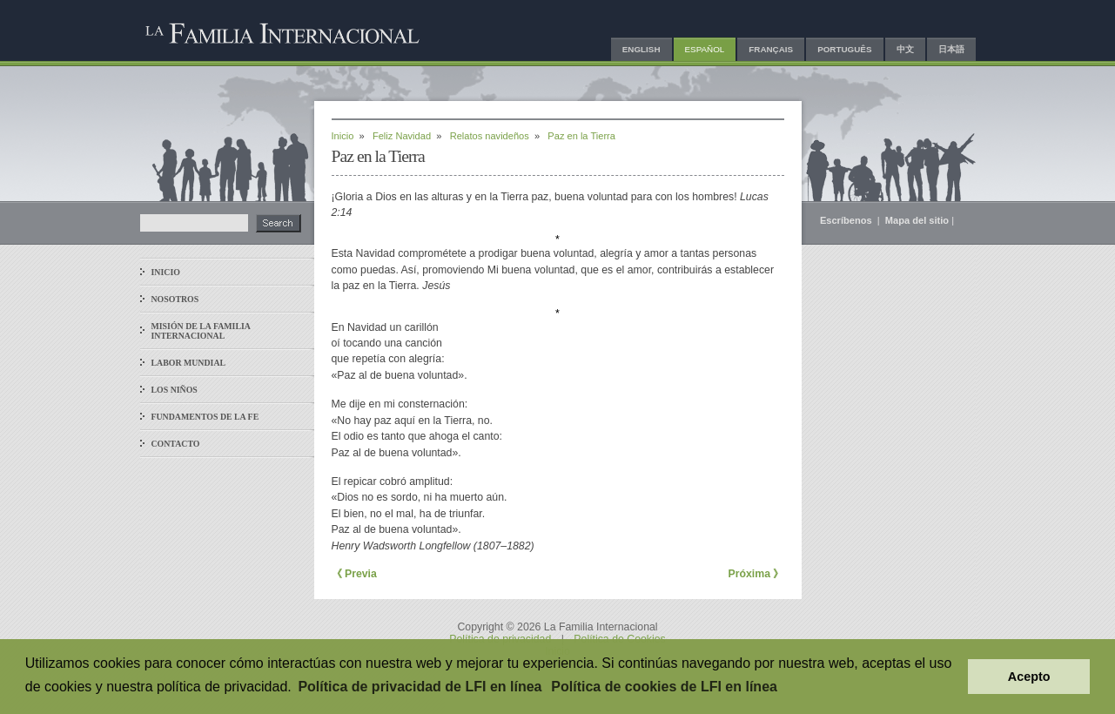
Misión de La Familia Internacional (201, 330)
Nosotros (175, 299)
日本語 (951, 49)
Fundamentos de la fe (205, 416)
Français (771, 49)
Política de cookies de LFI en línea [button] (664, 686)
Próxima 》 (755, 574)
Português (844, 49)
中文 (905, 49)
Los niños (174, 389)
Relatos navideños (489, 136)
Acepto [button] (1029, 677)
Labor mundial (188, 362)
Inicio (165, 272)
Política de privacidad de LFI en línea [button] (419, 686)
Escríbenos (847, 220)
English (641, 49)
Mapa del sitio (917, 220)
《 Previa (354, 574)
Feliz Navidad (402, 136)
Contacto (175, 443)
